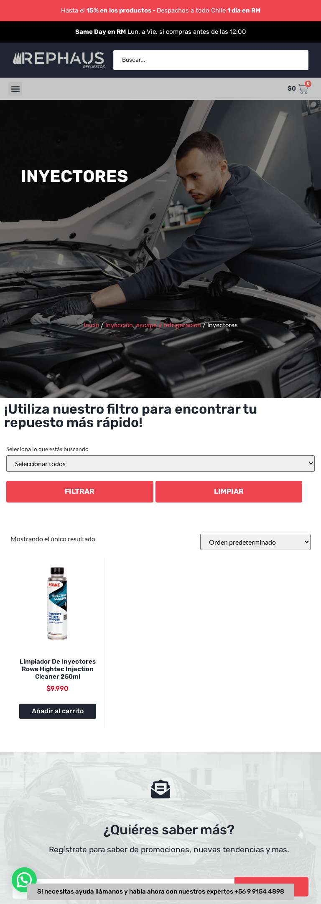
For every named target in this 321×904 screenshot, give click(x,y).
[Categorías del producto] (160, 463)
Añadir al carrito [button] (58, 711)
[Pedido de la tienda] (255, 542)
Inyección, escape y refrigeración (153, 325)
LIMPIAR (229, 491)
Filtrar (79, 491)
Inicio (91, 325)
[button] (15, 89)
